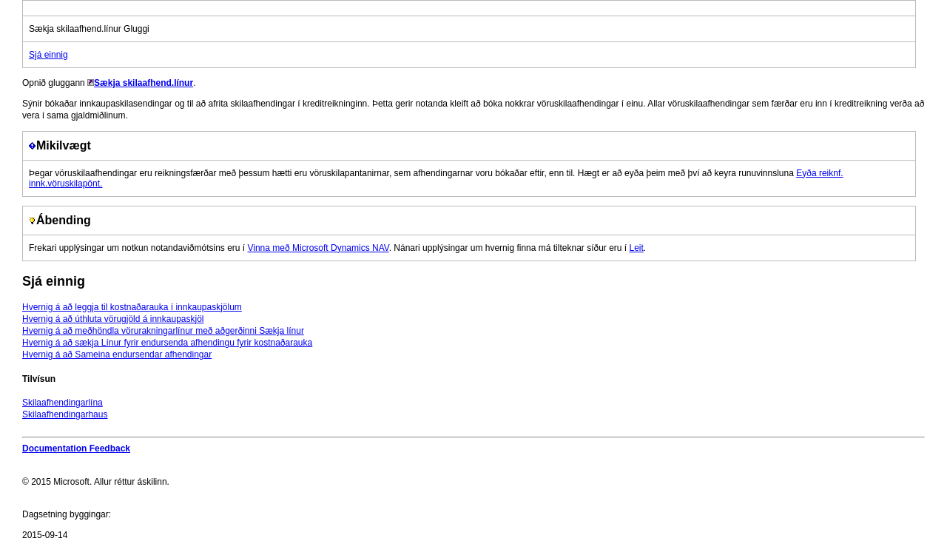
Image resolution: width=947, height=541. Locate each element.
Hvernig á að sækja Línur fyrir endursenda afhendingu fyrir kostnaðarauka (167, 342)
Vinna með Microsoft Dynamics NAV (317, 248)
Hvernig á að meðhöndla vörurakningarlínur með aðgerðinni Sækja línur (163, 331)
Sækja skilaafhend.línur (143, 83)
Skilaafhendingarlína (62, 402)
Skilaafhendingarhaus (64, 414)
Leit (637, 248)
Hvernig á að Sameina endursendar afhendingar (117, 354)
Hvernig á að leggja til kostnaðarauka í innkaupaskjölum (132, 307)
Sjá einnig (48, 55)
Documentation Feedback (76, 448)
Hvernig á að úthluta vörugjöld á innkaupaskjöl (113, 319)
